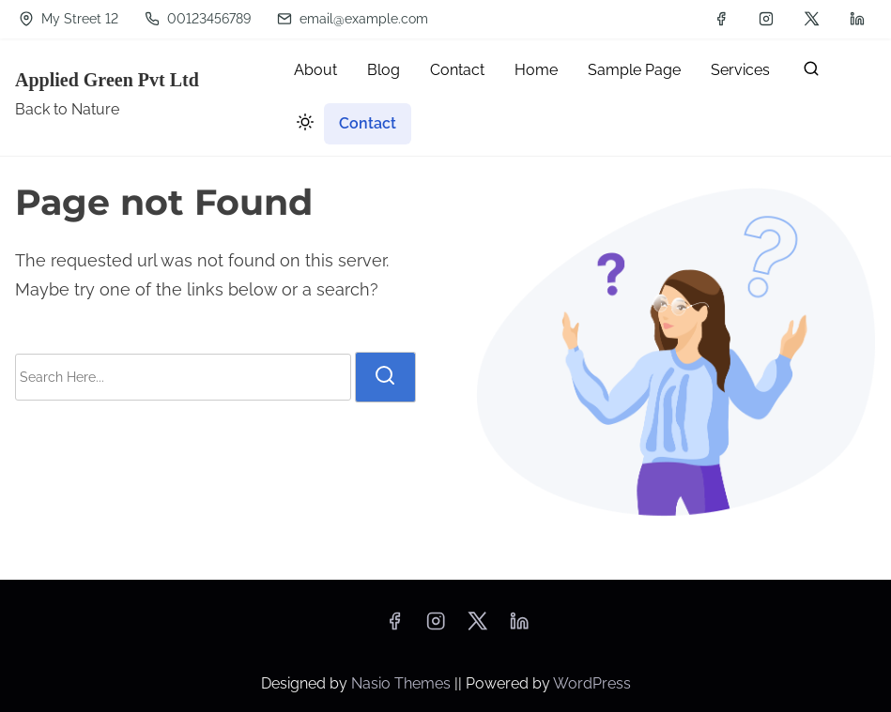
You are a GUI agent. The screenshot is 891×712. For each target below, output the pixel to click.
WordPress (592, 683)
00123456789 (198, 18)
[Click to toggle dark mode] (301, 125)
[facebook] (721, 19)
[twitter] (811, 19)
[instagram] (766, 19)
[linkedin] (857, 19)
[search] (811, 72)
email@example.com (352, 18)
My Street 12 (68, 18)
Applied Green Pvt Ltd (107, 79)
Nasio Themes (402, 683)
